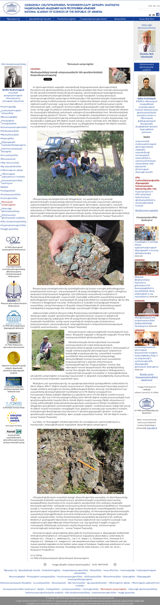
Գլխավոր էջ (13, 19)
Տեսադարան (8, 159)
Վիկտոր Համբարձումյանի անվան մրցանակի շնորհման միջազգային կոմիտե (14, 368)
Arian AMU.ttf (152, 428)
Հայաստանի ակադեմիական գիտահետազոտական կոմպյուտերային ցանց (13, 437)
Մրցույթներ (7, 138)
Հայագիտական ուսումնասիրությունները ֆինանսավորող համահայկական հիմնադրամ (13, 270)
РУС (158, 6)
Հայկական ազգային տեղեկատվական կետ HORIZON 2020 (13, 388)
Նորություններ (9, 198)
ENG (154, 6)
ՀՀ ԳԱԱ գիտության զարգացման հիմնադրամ (13, 247)
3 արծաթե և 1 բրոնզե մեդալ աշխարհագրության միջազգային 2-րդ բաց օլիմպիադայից (147, 246)
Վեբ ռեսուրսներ (10, 163)
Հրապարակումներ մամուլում (19, 589)
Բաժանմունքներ (66, 19)
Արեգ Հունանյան (146, 98)
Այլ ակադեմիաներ (11, 166)
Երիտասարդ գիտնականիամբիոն (147, 67)
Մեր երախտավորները (13, 64)
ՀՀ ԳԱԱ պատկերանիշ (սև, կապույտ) (146, 411)
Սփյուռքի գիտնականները (142, 589)
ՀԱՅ (150, 6)
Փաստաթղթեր (9, 117)
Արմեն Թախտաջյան (13, 90)
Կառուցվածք (8, 107)
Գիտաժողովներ (10, 135)
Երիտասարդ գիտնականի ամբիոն (44, 592)
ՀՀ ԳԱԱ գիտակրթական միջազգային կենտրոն (14, 326)
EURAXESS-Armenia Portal (13, 407)
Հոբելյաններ (8, 191)
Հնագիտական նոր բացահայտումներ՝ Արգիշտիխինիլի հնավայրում (147, 320)
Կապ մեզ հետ (146, 19)
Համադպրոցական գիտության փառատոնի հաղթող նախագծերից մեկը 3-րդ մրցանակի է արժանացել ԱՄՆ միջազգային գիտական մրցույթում (147, 356)
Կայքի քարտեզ (9, 229)
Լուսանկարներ (9, 155)
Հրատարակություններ (14, 127)
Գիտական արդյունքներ (113, 589)
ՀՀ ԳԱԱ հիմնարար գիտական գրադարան (13, 345)
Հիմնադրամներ (10, 131)
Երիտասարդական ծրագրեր (15, 583)
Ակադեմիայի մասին (40, 19)
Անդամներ (120, 19)
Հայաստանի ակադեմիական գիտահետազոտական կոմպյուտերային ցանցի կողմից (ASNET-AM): (100, 601)
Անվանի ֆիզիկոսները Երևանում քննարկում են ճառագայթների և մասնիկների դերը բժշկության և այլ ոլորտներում (147, 286)
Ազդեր (4, 187)
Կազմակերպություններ (93, 19)
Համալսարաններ (11, 194)
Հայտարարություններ (13, 225)
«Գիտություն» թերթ (12, 170)
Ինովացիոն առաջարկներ (41, 576)
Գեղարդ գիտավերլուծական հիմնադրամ (14, 304)
